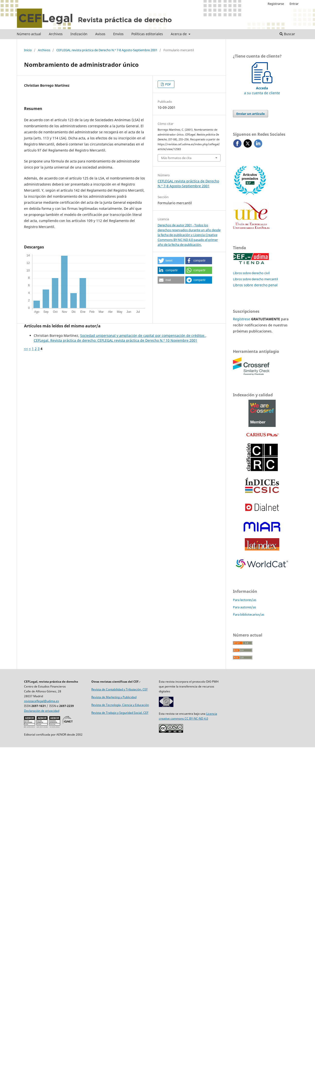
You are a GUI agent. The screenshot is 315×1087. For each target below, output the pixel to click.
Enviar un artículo (250, 113)
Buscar (287, 34)
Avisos (100, 34)
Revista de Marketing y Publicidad (113, 697)
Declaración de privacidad (41, 711)
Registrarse (276, 3)
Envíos (118, 34)
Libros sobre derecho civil (251, 273)
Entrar (293, 3)
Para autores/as (244, 607)
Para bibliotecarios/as (248, 614)
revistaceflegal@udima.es (41, 701)
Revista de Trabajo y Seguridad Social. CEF (119, 713)
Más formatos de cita (176, 158)
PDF (167, 84)
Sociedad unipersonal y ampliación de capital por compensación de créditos (142, 335)
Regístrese (241, 319)
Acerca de (179, 34)
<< (26, 348)
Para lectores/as (244, 600)
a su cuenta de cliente (262, 88)
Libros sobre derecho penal (255, 285)
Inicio (28, 50)
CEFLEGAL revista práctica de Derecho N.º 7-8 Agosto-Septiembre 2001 (106, 50)
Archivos (56, 34)
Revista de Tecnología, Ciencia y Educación (120, 705)
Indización (78, 34)
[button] (171, 260)
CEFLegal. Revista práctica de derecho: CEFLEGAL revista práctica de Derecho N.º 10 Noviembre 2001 (115, 340)
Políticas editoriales (147, 34)
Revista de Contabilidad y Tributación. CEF (119, 689)
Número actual (29, 34)
